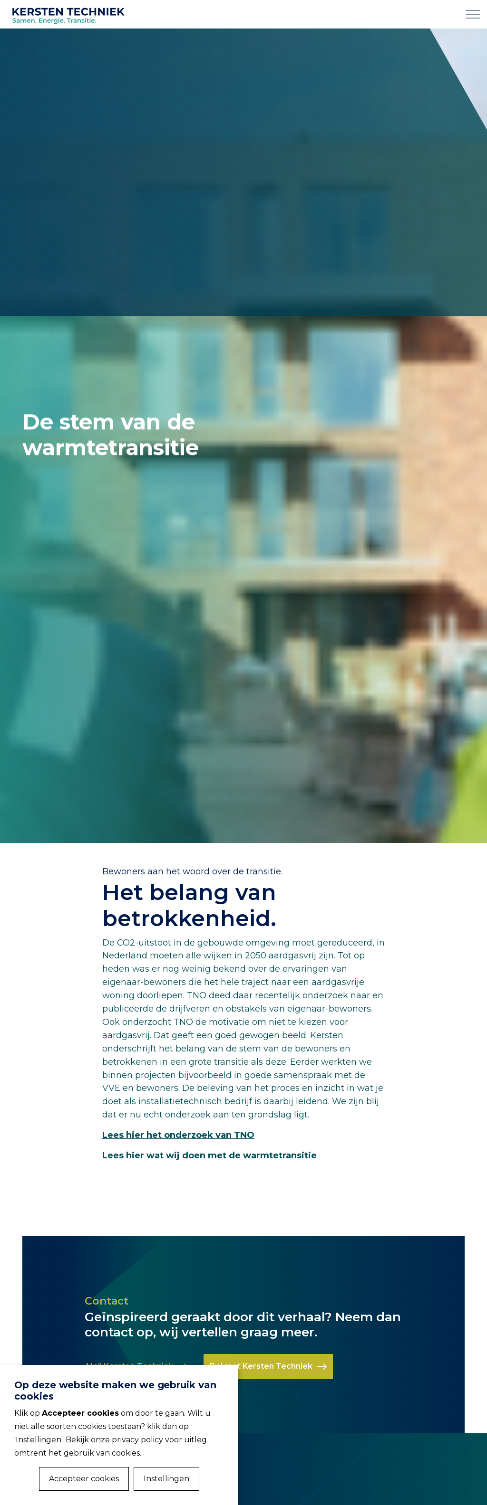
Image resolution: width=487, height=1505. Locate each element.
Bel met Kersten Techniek (268, 1366)
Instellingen (166, 1478)
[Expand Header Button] (472, 14)
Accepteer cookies (84, 1478)
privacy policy (137, 1439)
